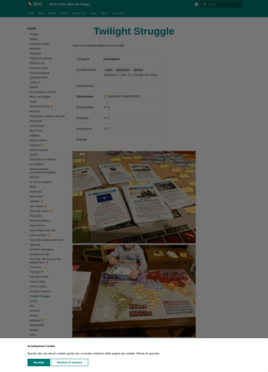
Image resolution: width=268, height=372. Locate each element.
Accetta (39, 362)
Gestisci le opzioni (69, 362)
